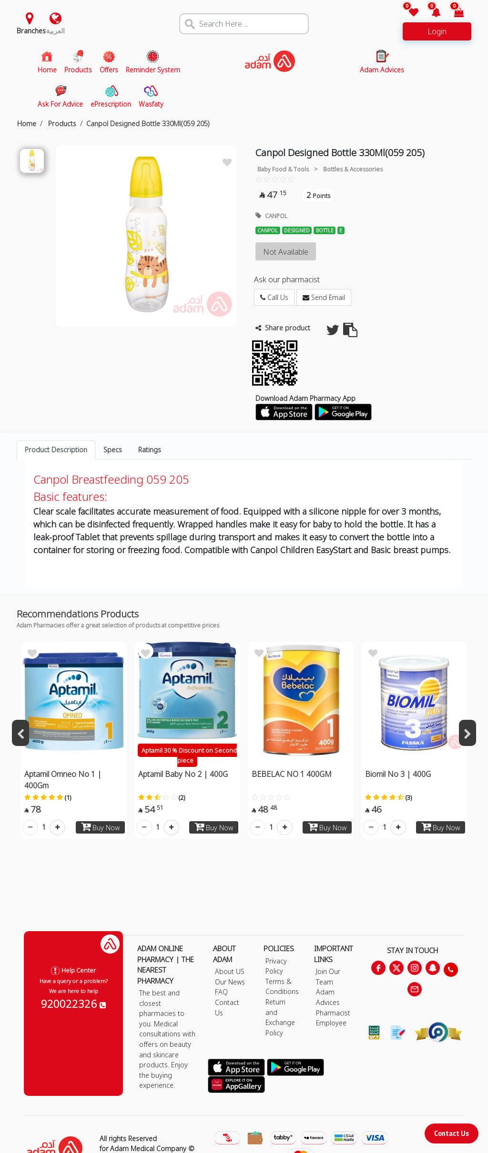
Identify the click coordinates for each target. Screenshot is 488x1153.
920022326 (73, 1003)
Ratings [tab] (149, 449)
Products (61, 123)
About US (229, 971)
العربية (55, 30)
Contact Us (451, 1133)
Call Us (274, 297)
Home (26, 123)
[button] (430, 13)
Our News (230, 981)
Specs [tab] (112, 449)
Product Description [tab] (56, 449)
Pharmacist (333, 1012)
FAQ (221, 991)
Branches (31, 30)
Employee (331, 1022)
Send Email (324, 297)
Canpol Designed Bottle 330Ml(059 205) (148, 123)
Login (437, 31)
